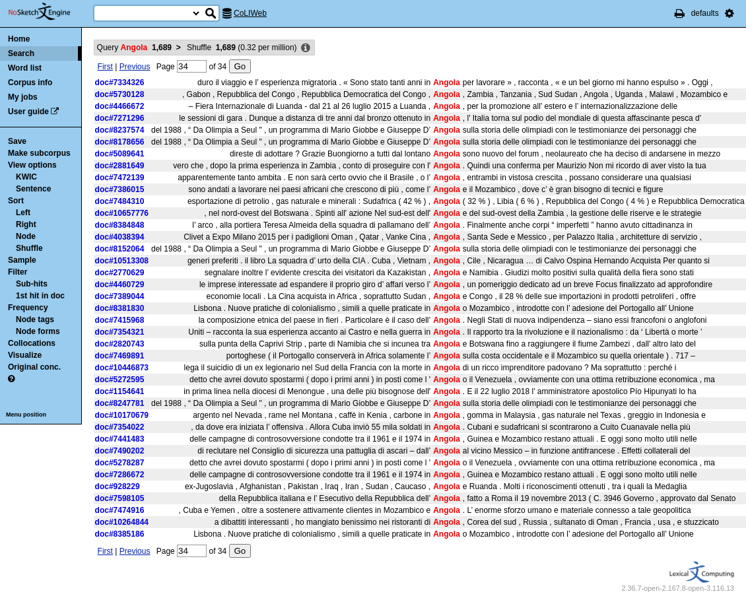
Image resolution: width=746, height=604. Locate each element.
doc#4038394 (120, 237)
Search (21, 53)
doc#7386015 (120, 189)
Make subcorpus (39, 153)
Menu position (26, 414)
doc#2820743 (120, 344)
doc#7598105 (120, 498)
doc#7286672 (120, 474)
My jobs (23, 97)
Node (26, 236)
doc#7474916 (120, 510)
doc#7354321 (120, 332)
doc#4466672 (120, 106)
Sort (16, 200)
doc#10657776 (122, 213)
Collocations (31, 343)
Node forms (38, 331)
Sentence (33, 188)
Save (17, 141)
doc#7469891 (120, 355)
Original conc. (34, 367)
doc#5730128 (120, 94)
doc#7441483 (120, 439)
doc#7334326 (120, 82)
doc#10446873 (122, 367)
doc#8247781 (120, 403)
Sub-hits (32, 283)
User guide (28, 111)
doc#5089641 (120, 153)
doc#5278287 (120, 462)
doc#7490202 (120, 450)
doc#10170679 (122, 415)
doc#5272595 (120, 379)
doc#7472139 (120, 177)
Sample (22, 260)
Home (19, 39)
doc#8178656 (120, 142)
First (105, 66)
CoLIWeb (250, 13)
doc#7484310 (120, 201)
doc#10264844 (122, 522)
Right (26, 224)
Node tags (35, 319)
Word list (25, 68)
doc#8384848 (120, 225)
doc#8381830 (120, 308)
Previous (135, 66)
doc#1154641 (120, 391)
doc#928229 (117, 486)
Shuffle (29, 248)
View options (32, 165)
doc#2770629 (120, 272)
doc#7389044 (120, 296)
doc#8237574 (120, 130)
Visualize (25, 355)
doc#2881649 (120, 165)
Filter (17, 272)
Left (23, 212)
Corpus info (30, 82)
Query (134, 47)
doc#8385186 (120, 534)
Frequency (28, 307)
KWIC (26, 177)
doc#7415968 (120, 320)
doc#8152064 (120, 248)
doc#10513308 (122, 260)
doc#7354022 (120, 427)
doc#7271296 (120, 118)
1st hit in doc (40, 295)
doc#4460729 (120, 284)
